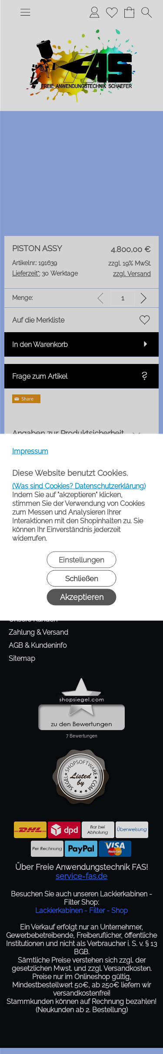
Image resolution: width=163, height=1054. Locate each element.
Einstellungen (81, 559)
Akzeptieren (81, 596)
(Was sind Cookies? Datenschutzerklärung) (79, 486)
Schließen (81, 578)
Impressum (30, 451)
